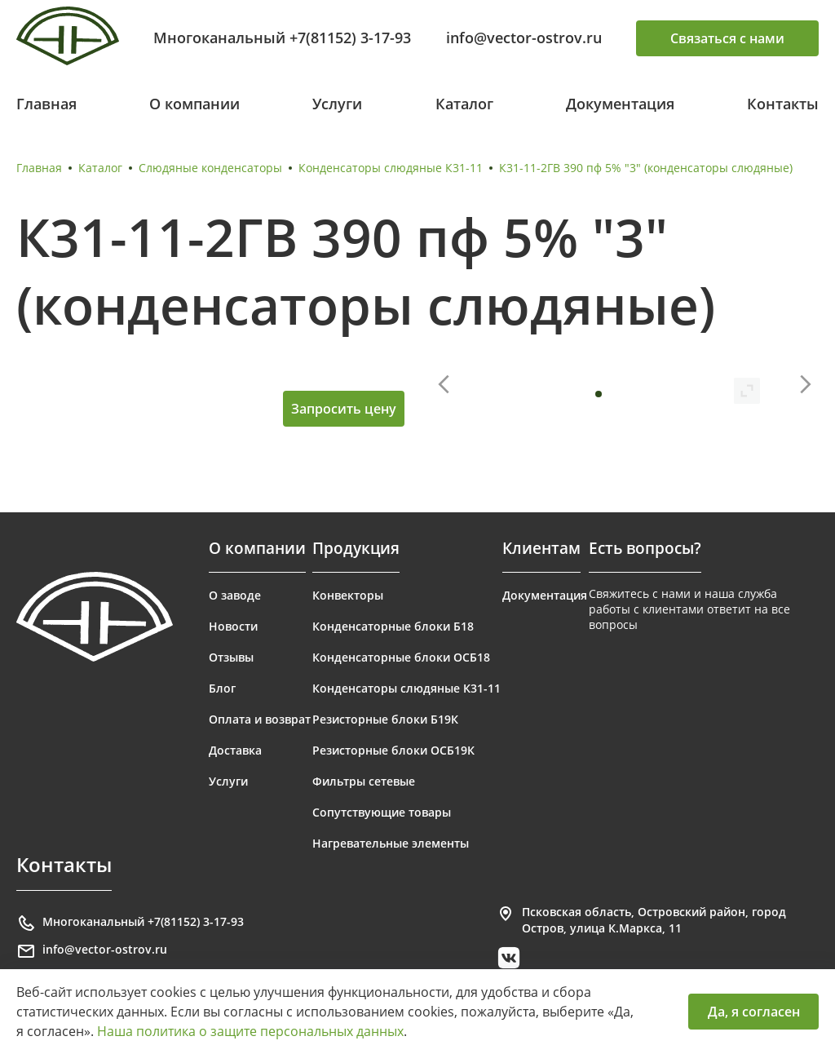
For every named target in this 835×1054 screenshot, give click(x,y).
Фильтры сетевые (363, 781)
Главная (46, 103)
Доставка (235, 750)
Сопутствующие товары (381, 812)
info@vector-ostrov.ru (524, 37)
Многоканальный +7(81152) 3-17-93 (282, 37)
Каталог (464, 103)
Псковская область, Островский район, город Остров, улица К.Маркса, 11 (641, 920)
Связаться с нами (727, 38)
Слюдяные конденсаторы (210, 167)
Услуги (337, 103)
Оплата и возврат (260, 719)
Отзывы (231, 657)
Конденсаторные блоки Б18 (393, 626)
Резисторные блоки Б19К (385, 719)
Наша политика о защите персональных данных (250, 1031)
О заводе (235, 595)
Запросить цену (343, 409)
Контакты (783, 103)
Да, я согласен (754, 1012)
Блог (222, 688)
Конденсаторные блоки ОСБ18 (401, 657)
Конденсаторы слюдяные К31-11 (390, 167)
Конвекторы (347, 595)
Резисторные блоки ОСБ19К (393, 750)
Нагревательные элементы (390, 843)
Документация (620, 103)
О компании (194, 103)
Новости (233, 626)
